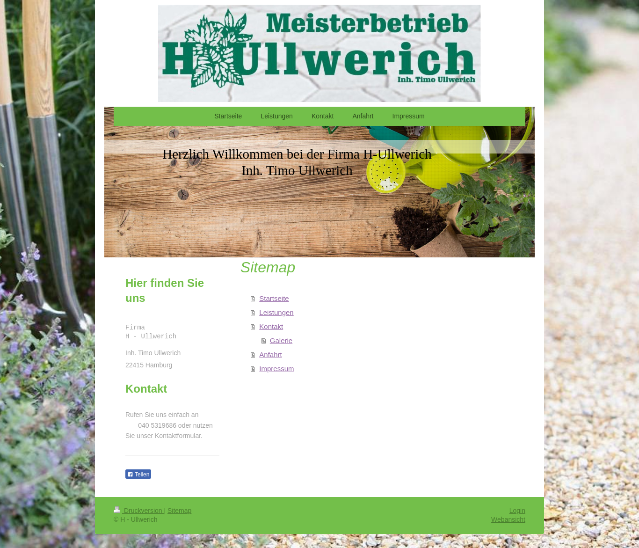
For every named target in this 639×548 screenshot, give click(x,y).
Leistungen (276, 312)
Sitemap (179, 510)
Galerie (281, 340)
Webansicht (508, 519)
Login (517, 510)
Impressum (276, 369)
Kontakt (271, 326)
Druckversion (139, 510)
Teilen (138, 474)
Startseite (274, 298)
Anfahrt (270, 354)
